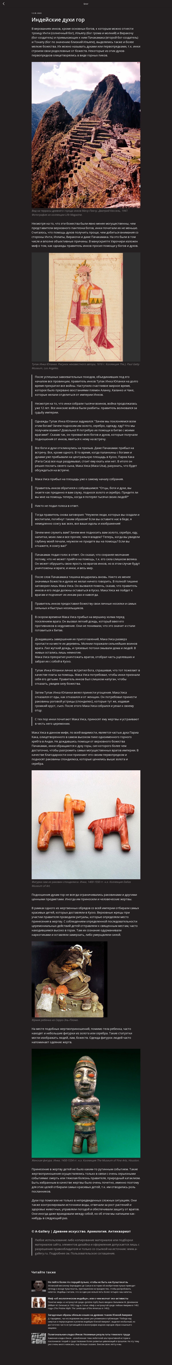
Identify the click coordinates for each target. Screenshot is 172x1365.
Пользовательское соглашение (92, 1255)
